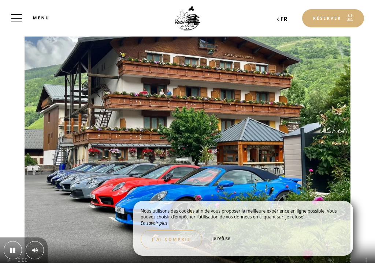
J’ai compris (171, 239)
